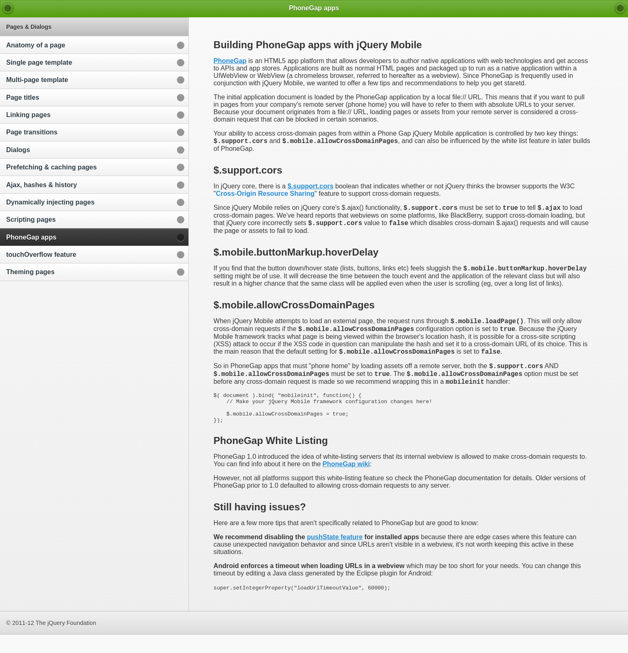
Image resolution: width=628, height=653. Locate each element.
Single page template (39, 62)
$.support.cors (310, 187)
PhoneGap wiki (346, 482)
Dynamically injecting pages (50, 202)
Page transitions (31, 132)
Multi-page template (37, 79)
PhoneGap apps (31, 237)
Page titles (22, 97)
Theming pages (30, 271)
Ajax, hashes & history (41, 184)
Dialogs (18, 149)
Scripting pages (31, 219)
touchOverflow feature (41, 254)
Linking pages (28, 114)
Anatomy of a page (35, 45)
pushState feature (334, 555)
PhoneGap (230, 60)
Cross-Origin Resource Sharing (265, 194)
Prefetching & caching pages (51, 167)
